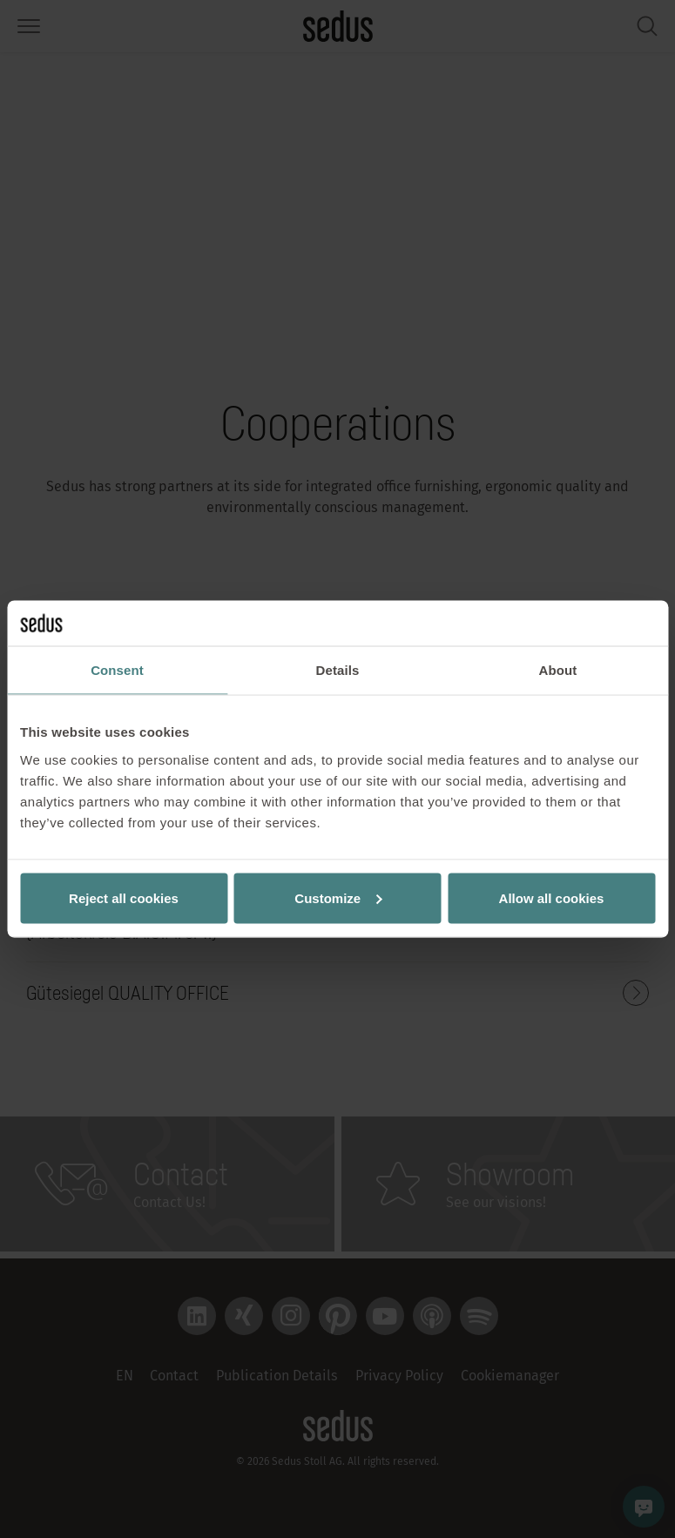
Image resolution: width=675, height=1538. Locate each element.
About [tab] (558, 670)
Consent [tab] (117, 670)
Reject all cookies (124, 897)
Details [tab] (338, 670)
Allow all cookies (551, 897)
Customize (337, 897)
